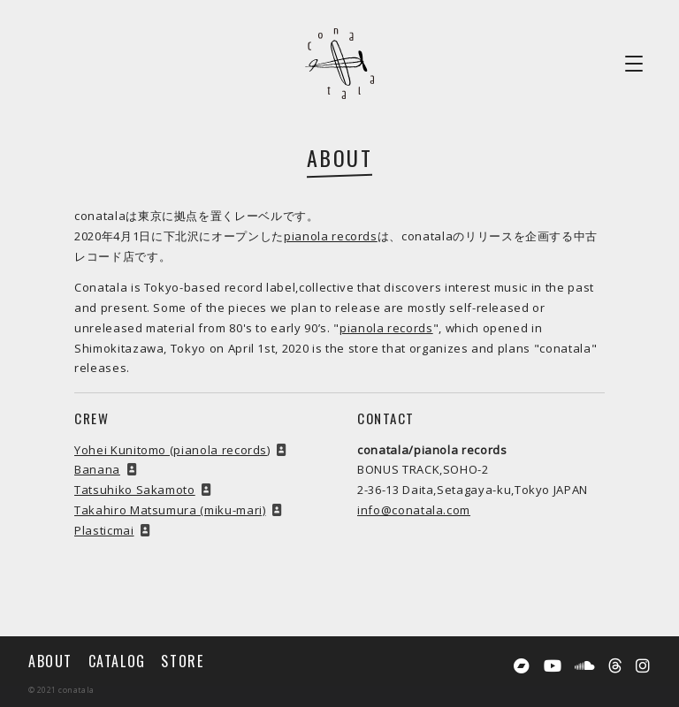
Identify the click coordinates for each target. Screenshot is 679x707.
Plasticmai (104, 530)
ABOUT (50, 661)
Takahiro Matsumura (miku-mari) (170, 510)
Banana (97, 469)
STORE (182, 661)
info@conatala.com (413, 510)
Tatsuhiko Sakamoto (134, 490)
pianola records (331, 236)
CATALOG (117, 661)
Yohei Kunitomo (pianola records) (172, 450)
